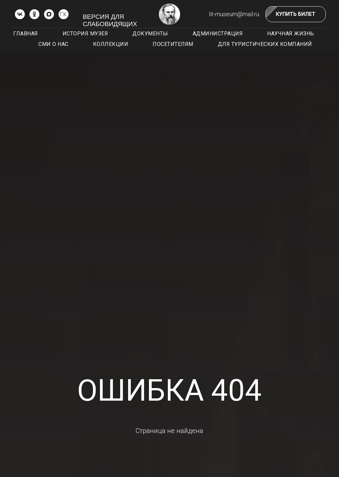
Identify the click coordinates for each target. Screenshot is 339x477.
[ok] (34, 14)
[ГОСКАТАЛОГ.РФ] (64, 14)
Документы (150, 33)
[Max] (49, 14)
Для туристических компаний (265, 44)
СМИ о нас (53, 44)
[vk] (20, 14)
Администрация (218, 33)
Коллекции (110, 44)
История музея (85, 33)
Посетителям (173, 44)
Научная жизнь (290, 33)
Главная (25, 33)
